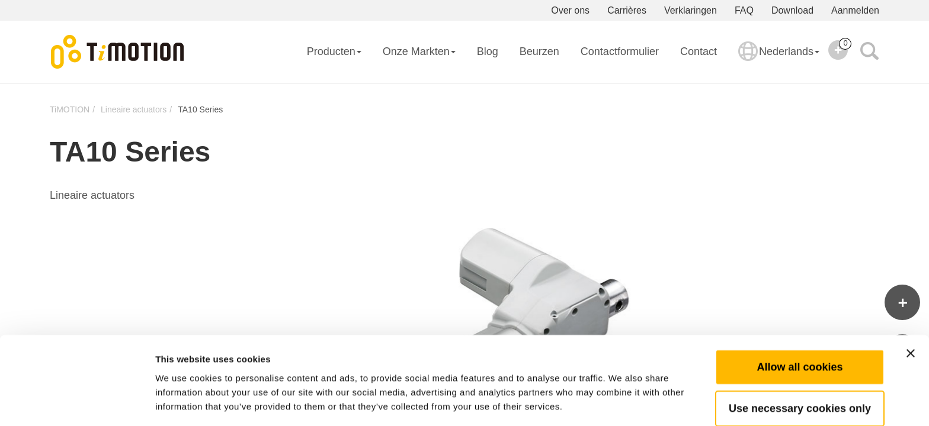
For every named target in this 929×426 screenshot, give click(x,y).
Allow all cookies (799, 325)
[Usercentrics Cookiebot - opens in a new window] (77, 403)
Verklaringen (690, 10)
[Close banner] (910, 311)
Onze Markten (419, 51)
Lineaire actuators (133, 109)
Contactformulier (620, 51)
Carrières (626, 10)
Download (792, 10)
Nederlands (778, 59)
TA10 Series (200, 109)
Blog (487, 51)
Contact (698, 51)
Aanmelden (855, 10)
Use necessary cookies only (800, 366)
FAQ (744, 10)
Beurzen (539, 51)
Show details (621, 403)
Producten (334, 51)
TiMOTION (69, 109)
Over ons (570, 10)
